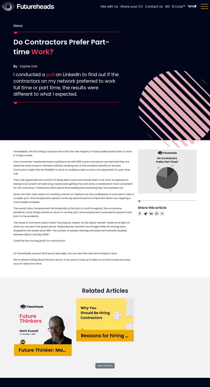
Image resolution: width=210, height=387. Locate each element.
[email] (162, 213)
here (114, 253)
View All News (105, 365)
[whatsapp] (156, 213)
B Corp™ (178, 6)
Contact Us (154, 6)
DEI (167, 6)
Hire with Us (109, 6)
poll (50, 74)
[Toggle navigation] (204, 6)
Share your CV (131, 6)
